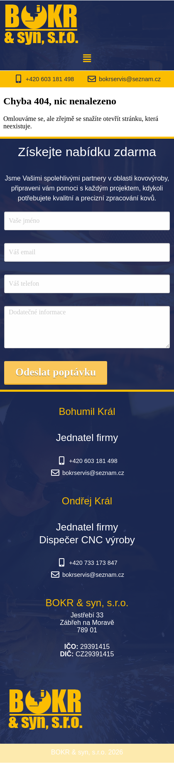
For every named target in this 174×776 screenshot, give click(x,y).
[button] (87, 58)
